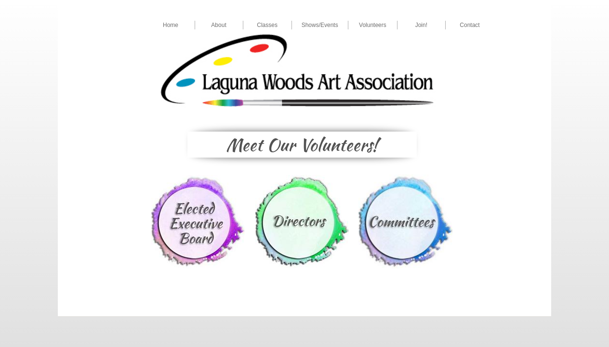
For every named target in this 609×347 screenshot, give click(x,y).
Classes (267, 25)
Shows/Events (320, 25)
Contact (469, 25)
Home (170, 25)
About (218, 25)
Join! (421, 25)
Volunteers (372, 25)
